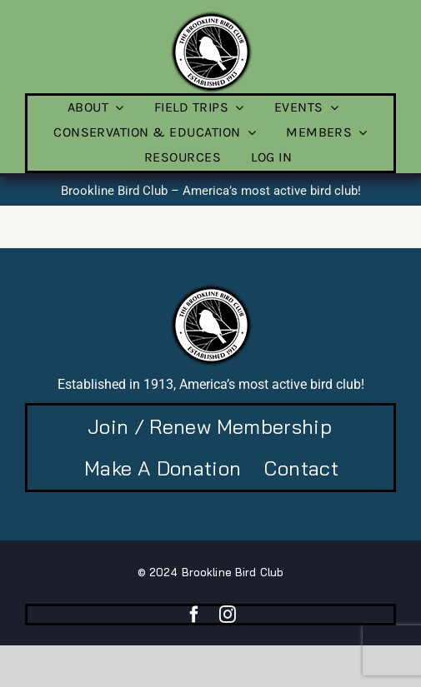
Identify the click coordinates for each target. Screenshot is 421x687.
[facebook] (194, 614)
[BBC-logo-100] (211, 15)
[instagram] (227, 614)
